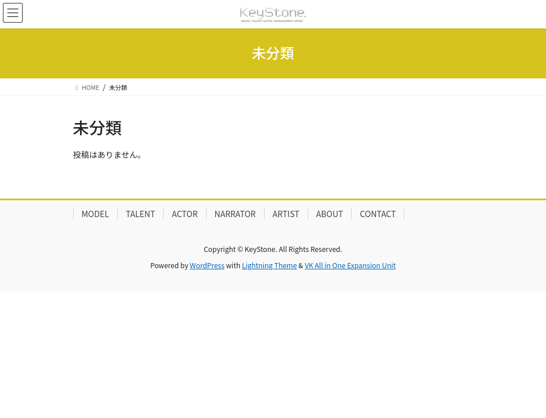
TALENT (141, 213)
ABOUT (329, 213)
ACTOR (184, 213)
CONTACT (378, 213)
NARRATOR (235, 213)
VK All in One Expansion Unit (350, 265)
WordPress (207, 265)
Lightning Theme (269, 265)
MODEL (95, 213)
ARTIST (286, 213)
